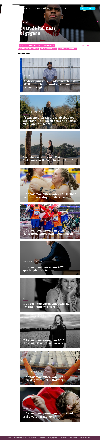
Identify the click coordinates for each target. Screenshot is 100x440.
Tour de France (47, 49)
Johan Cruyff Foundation (25, 49)
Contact (26, 437)
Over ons (46, 8)
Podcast (37, 8)
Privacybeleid (42, 437)
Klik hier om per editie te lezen (18, 54)
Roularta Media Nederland (85, 437)
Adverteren (8, 437)
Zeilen (71, 49)
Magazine (27, 8)
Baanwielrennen (32, 46)
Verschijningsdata (73, 437)
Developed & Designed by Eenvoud (49, 438)
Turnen (61, 49)
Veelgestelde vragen (18, 437)
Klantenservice (63, 437)
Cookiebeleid (33, 437)
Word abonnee (88, 8)
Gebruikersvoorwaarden (53, 437)
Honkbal (48, 46)
